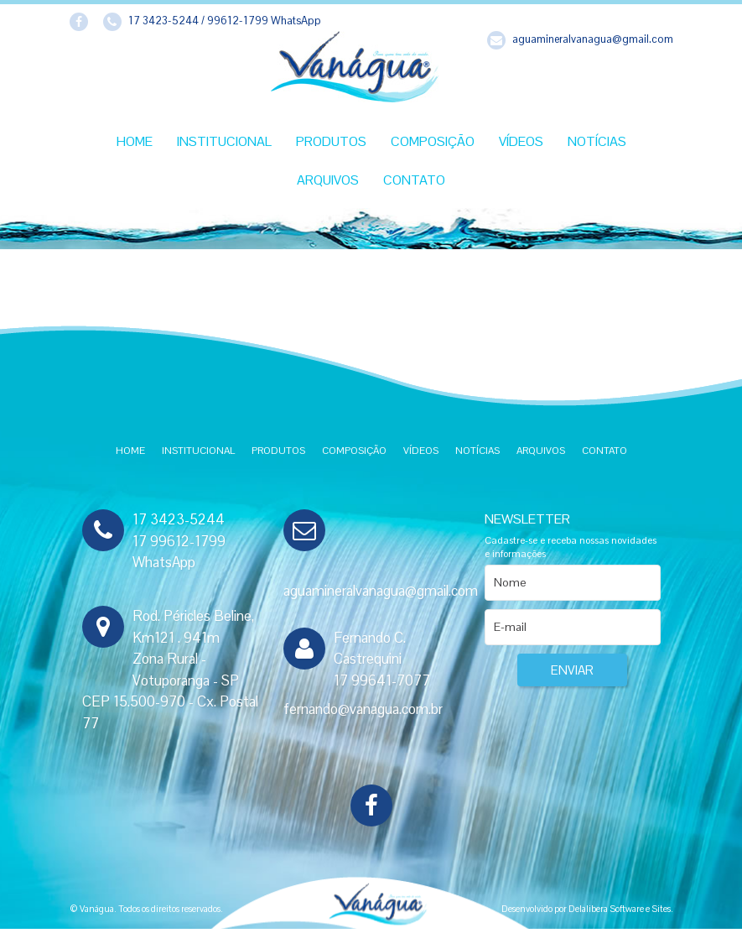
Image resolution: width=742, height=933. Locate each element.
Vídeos (521, 141)
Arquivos (328, 180)
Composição (433, 141)
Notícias (597, 141)
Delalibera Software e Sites (619, 909)
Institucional (224, 141)
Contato (414, 180)
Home (135, 141)
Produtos (331, 141)
